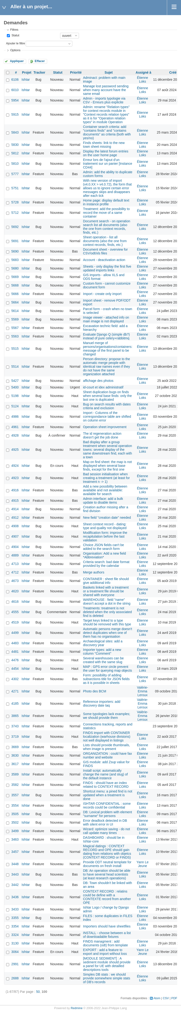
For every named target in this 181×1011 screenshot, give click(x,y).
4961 (15, 427)
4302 (15, 679)
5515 (15, 348)
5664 (15, 302)
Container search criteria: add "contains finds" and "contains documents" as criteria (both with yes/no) (107, 132)
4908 (15, 526)
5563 (15, 336)
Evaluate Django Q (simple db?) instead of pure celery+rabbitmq (106, 336)
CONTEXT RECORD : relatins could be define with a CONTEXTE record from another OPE (107, 897)
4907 (15, 536)
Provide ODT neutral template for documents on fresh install (107, 864)
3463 (15, 839)
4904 (15, 547)
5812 (15, 153)
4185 (15, 703)
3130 (15, 943)
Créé (173, 72)
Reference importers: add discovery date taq (101, 703)
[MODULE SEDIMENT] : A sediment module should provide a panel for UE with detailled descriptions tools (107, 964)
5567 (15, 328)
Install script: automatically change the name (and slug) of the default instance (105, 774)
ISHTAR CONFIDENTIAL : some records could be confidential (107, 805)
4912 (15, 517)
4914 (15, 509)
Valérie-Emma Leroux (142, 691)
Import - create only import (102, 294)
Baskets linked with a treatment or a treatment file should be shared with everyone (106, 591)
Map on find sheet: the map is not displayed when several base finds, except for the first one (107, 465)
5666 (15, 294)
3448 (15, 864)
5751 (15, 188)
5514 (15, 366)
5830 (15, 145)
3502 (15, 822)
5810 (15, 163)
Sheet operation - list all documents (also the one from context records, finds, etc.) (105, 241)
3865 (15, 716)
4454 (15, 668)
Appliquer (17, 61)
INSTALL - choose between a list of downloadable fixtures (107, 935)
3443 (15, 874)
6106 (15, 79)
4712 (15, 572)
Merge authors (93, 572)
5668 (15, 285)
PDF (174, 998)
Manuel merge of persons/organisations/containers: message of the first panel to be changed (107, 348)
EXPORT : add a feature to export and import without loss (105, 952)
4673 (15, 581)
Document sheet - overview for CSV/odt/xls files (105, 251)
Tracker (39, 72)
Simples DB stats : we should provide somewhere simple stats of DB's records (106, 978)
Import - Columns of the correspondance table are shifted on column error (107, 416)
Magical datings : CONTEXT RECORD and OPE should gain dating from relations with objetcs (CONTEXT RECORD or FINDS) (107, 851)
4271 (15, 691)
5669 (15, 277)
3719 (15, 736)
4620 (15, 591)
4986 (15, 416)
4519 (15, 622)
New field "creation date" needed (107, 517)
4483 (15, 643)
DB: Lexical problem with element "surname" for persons (107, 814)
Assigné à (143, 72)
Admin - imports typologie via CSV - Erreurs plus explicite (104, 100)
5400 (15, 387)
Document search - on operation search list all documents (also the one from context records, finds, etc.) (106, 226)
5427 (15, 381)
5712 (15, 213)
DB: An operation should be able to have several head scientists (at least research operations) (106, 874)
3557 (15, 795)
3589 (15, 774)
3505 (15, 814)
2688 (15, 978)
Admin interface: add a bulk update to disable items (103, 500)
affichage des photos (98, 381)
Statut (15, 35)
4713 (15, 564)
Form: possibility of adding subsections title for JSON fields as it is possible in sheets (106, 679)
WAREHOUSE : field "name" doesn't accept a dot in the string (106, 601)
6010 (15, 90)
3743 (15, 726)
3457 (15, 852)
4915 (15, 500)
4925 (15, 449)
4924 (15, 466)
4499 (15, 633)
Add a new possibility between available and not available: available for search (105, 490)
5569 (15, 319)
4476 (15, 660)
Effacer (40, 61)
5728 (15, 202)
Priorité (76, 72)
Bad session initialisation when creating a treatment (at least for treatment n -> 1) (106, 478)
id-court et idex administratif (103, 387)
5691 (15, 241)
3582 (15, 785)
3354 (15, 926)
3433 (15, 909)
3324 (15, 935)
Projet (26, 72)
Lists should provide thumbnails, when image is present (106, 747)
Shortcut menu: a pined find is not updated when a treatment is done (107, 795)
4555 (15, 612)
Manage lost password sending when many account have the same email (105, 90)
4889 (15, 555)
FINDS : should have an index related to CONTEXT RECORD (105, 784)
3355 (15, 918)
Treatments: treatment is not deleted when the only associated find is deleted (107, 612)
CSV (166, 998)
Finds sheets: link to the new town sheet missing (104, 144)
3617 (15, 764)
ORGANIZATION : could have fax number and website (107, 755)
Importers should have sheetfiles (107, 926)
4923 (15, 478)
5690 (15, 251)
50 (38, 992)
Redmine (76, 1008)
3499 (15, 831)
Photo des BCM (94, 691)
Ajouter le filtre (15, 43)
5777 (15, 174)
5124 (15, 406)
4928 (15, 435)
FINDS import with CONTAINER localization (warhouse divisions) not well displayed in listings (106, 736)
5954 (15, 100)
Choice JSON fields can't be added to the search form (103, 547)
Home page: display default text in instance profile (106, 202)
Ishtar (25, 79)
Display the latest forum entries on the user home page (105, 153)
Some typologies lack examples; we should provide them (106, 716)
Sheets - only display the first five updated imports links (107, 268)
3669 (15, 747)
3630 (15, 755)
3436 (15, 897)
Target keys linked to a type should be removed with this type (107, 622)
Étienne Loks (142, 79)
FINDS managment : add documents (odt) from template (105, 943)
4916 (15, 490)
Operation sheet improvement (104, 427)
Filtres (14, 29)
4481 (15, 651)
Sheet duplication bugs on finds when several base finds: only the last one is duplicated (107, 395)
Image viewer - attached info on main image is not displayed (106, 319)
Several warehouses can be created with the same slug (103, 660)
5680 (15, 268)
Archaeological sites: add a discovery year (102, 643)
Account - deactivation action (104, 260)
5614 (15, 311)
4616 (15, 601)
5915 (15, 114)
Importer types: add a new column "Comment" (102, 651)
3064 (15, 952)
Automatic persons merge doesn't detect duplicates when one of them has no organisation (107, 632)
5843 (15, 132)
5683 (15, 260)
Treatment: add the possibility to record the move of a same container (106, 212)
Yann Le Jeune (142, 864)
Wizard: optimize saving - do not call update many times (106, 831)
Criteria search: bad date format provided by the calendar (106, 564)
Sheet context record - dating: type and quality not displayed (104, 526)
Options (15, 50)
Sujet (109, 72)
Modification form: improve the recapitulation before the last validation (105, 536)
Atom (156, 998)
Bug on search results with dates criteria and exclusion (107, 406)
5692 (15, 227)
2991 (15, 964)
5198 (15, 396)
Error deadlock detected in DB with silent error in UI (105, 822)
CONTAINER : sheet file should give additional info (106, 581)
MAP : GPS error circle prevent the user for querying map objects (107, 668)
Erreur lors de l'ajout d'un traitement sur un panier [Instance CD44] (107, 163)
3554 (15, 805)
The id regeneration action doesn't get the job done (102, 435)
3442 (15, 885)
